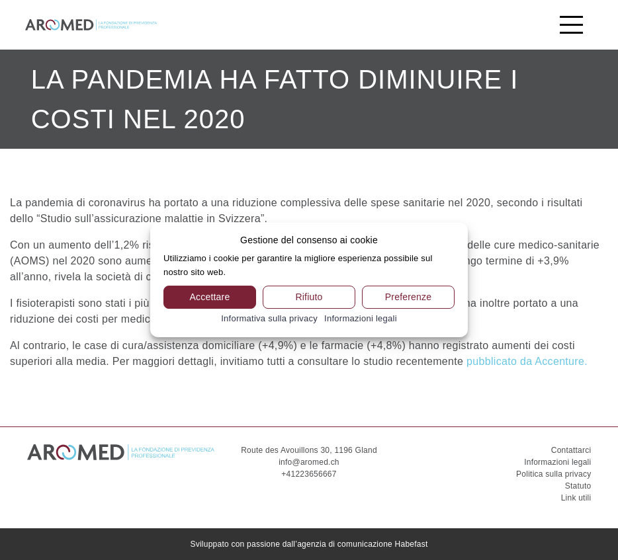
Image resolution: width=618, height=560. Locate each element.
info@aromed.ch (309, 462)
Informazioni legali (557, 462)
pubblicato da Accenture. (527, 361)
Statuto (578, 486)
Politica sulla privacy (553, 474)
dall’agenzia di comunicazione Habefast (355, 544)
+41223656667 (308, 474)
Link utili (576, 497)
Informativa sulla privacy (269, 318)
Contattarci (571, 450)
